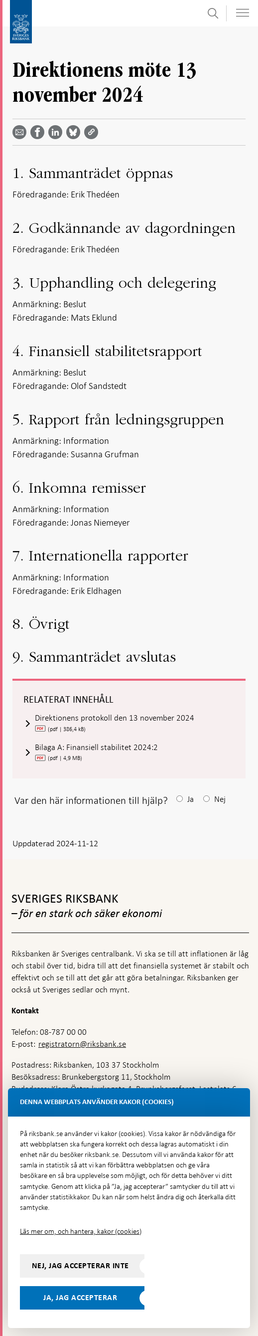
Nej (220, 799)
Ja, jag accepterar (80, 1298)
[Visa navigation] (242, 12)
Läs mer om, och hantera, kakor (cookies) (80, 1231)
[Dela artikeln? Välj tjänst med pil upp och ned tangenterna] (57, 132)
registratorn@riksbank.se (82, 1044)
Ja (190, 799)
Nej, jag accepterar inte (80, 1266)
